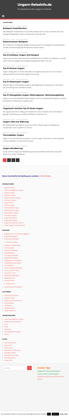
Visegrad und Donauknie (12, 322)
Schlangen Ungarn (10, 215)
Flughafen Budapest (11, 237)
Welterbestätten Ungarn (12, 198)
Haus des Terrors (10, 273)
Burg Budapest (9, 253)
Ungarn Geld (8, 203)
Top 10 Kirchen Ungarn (13, 68)
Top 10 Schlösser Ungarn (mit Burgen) (21, 55)
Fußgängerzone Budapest (13, 261)
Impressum (8, 345)
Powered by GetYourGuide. (46, 377)
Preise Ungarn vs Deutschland (14, 226)
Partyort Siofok (9, 298)
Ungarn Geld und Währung (16, 122)
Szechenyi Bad (9, 248)
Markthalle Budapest (11, 258)
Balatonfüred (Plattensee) (13, 301)
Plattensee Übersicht (11, 296)
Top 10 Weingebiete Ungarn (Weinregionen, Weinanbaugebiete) (33, 95)
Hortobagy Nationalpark (12, 332)
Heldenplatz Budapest (11, 276)
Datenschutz (8, 348)
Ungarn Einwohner (10, 218)
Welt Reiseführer (10, 358)
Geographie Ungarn (11, 220)
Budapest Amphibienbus (15, 28)
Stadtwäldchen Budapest (12, 263)
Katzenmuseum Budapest (15, 42)
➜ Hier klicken (45, 176)
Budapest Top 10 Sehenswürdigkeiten (17, 234)
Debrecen (7, 329)
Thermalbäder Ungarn (13, 135)
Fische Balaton (9, 303)
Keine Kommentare (22, 26)
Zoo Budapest (9, 266)
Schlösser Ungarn (10, 200)
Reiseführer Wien (10, 353)
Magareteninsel (9, 278)
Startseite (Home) (10, 343)
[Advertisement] (48, 397)
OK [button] (49, 414)
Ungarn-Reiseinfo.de (34, 4)
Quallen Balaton (9, 308)
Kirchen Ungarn (9, 193)
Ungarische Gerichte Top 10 (13, 223)
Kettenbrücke (10, 284)
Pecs (5, 324)
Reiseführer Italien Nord (12, 350)
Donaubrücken (9, 281)
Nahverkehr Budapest (11, 239)
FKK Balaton (8, 306)
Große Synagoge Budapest (13, 268)
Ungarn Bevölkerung (13, 148)
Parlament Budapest (11, 251)
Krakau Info (8, 360)
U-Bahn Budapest (12, 242)
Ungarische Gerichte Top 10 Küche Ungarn (23, 109)
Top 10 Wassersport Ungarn (16, 82)
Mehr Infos (64, 414)
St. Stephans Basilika (11, 256)
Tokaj (6, 327)
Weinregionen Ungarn (11, 210)
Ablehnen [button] (55, 414)
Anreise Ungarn (9, 205)
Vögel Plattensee (10, 311)
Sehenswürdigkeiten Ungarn (14, 190)
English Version (9, 188)
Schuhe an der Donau (11, 271)
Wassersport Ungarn (11, 213)
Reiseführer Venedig (11, 355)
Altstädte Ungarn (10, 195)
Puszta (6, 334)
